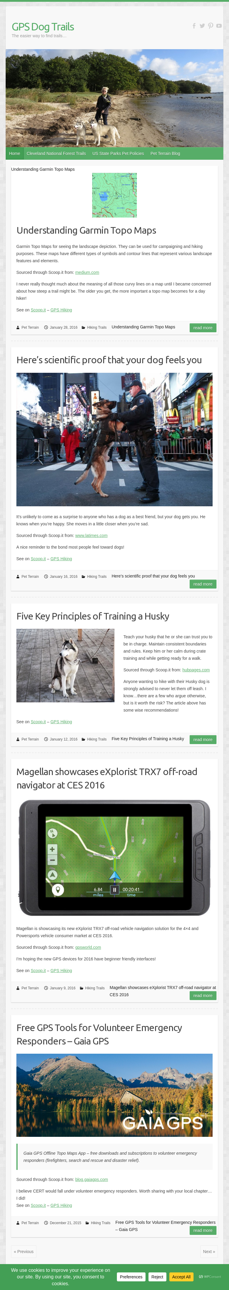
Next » (209, 1251)
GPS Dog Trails (43, 26)
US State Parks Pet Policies (118, 153)
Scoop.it (38, 310)
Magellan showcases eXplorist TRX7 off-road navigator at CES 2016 (106, 778)
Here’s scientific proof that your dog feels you (109, 359)
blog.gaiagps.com (91, 1179)
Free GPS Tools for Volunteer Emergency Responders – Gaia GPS (99, 1034)
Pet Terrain (30, 327)
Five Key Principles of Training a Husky (92, 616)
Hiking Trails (96, 327)
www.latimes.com (91, 535)
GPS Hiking (61, 310)
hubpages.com (196, 669)
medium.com (87, 272)
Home (14, 153)
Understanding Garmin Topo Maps (86, 230)
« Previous (23, 1251)
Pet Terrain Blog (165, 153)
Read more (203, 327)
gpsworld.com (88, 947)
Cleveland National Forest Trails (56, 153)
